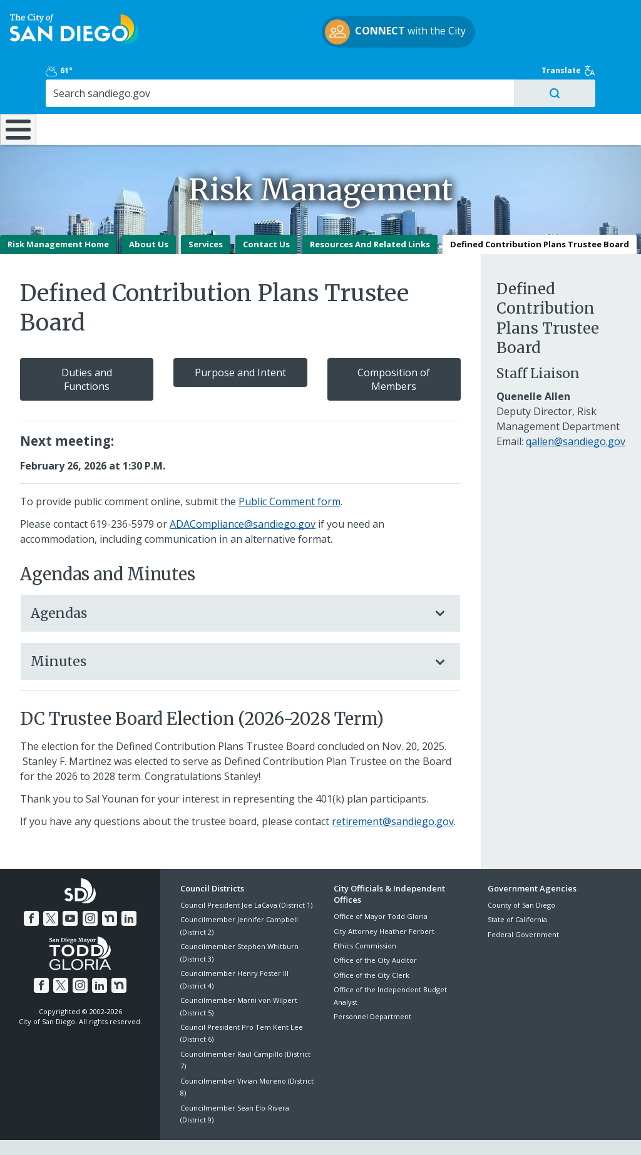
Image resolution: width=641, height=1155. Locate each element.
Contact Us (266, 212)
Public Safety (481, 87)
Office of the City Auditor (375, 928)
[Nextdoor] (107, 885)
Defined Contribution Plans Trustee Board (539, 212)
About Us (148, 212)
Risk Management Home (58, 212)
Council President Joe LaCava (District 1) (246, 873)
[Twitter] (52, 885)
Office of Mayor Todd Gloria (381, 884)
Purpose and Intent (240, 340)
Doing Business (277, 87)
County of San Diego (521, 873)
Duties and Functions (86, 347)
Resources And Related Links (370, 212)
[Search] (561, 49)
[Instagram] (89, 885)
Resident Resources (181, 87)
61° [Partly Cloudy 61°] (499, 21)
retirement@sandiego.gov (393, 789)
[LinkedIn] (126, 885)
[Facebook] (33, 885)
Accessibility (294, 1131)
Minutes (228, 629)
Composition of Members (393, 347)
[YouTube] (70, 885)
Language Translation (374, 1131)
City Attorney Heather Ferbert (384, 899)
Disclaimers (166, 1131)
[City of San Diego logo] (74, 36)
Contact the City (460, 1131)
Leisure (83, 87)
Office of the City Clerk (371, 943)
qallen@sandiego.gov (575, 409)
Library (374, 87)
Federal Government (523, 902)
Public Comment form (289, 469)
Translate (595, 21)
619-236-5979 (122, 492)
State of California (517, 887)
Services (205, 212)
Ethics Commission (365, 913)
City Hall (587, 87)
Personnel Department (372, 984)
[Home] (16, 93)
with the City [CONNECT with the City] (317, 39)
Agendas (228, 581)
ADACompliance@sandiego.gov (242, 492)
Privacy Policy (229, 1131)
